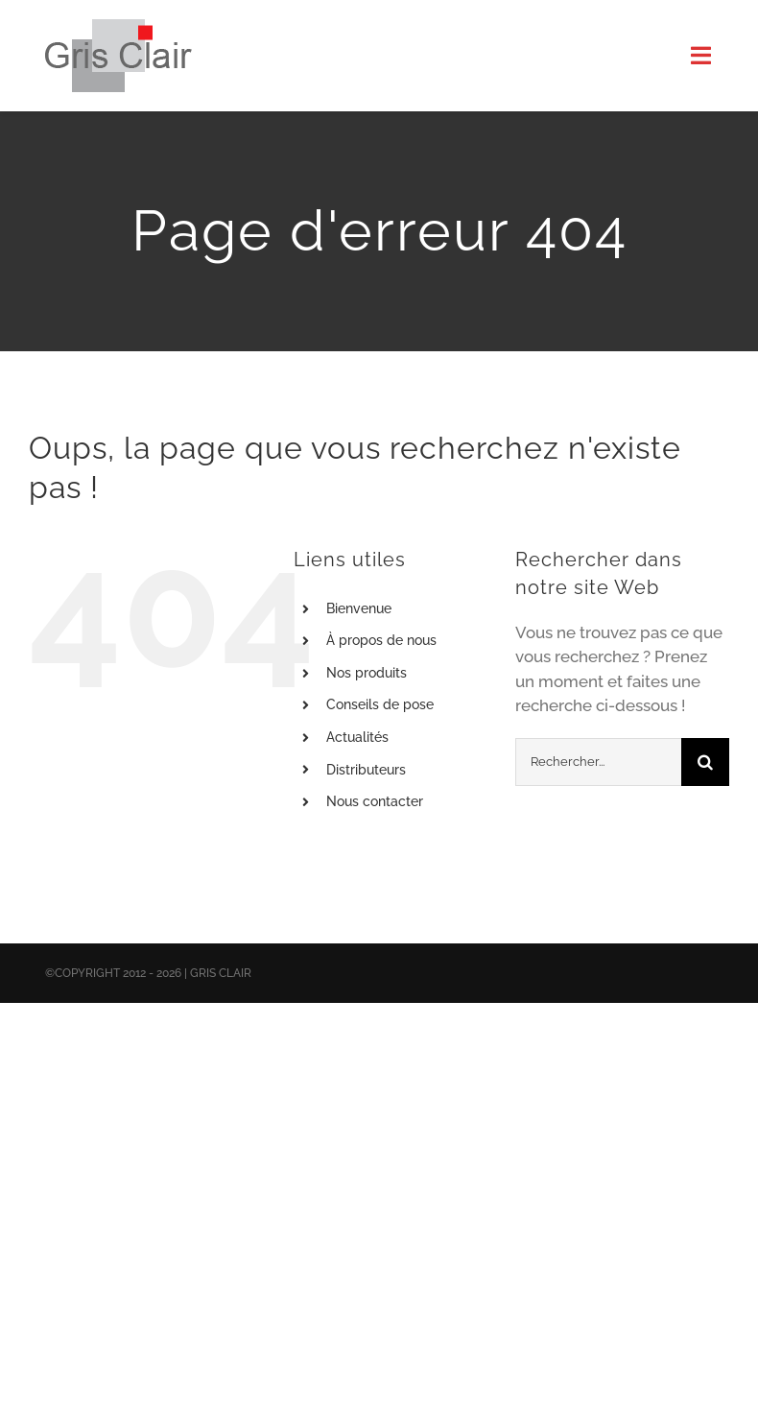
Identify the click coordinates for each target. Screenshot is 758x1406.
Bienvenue (358, 608)
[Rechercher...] (598, 762)
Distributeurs (366, 769)
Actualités (357, 737)
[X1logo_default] (118, 26)
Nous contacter (374, 801)
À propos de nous (381, 640)
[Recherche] (705, 762)
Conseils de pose (380, 704)
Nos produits (366, 672)
